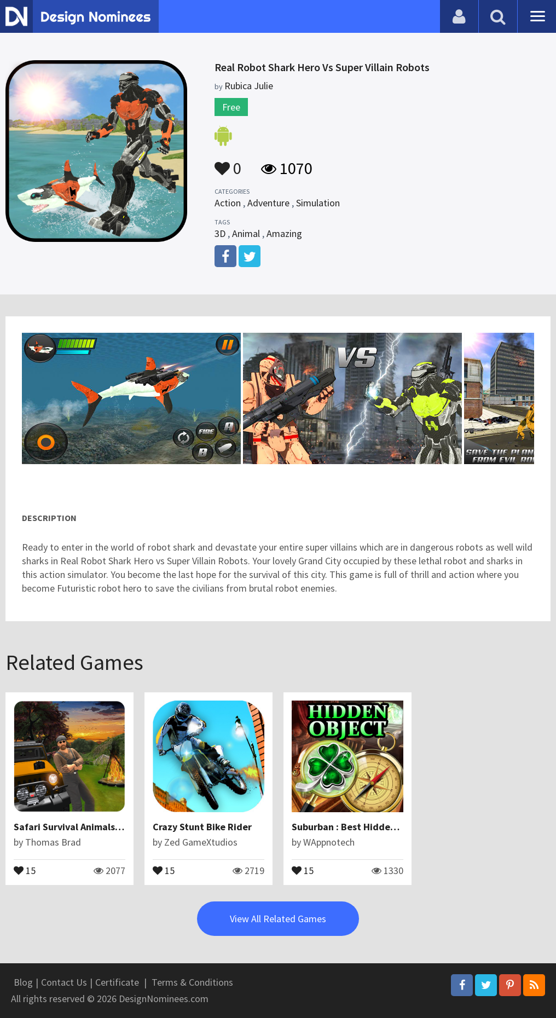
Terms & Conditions (192, 982)
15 (25, 869)
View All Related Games (278, 918)
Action (228, 202)
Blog (23, 982)
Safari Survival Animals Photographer (96, 826)
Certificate (117, 982)
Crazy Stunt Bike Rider (202, 826)
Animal (246, 233)
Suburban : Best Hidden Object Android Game (392, 826)
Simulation (318, 202)
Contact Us (64, 982)
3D (220, 233)
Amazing (284, 233)
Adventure (268, 202)
